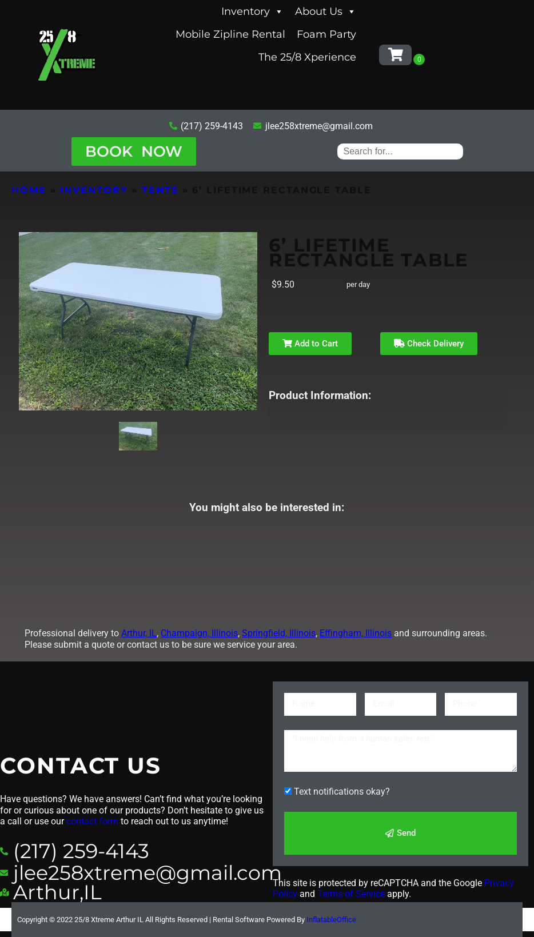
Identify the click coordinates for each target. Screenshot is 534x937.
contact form (92, 821)
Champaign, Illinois (199, 633)
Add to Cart (310, 343)
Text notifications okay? (342, 791)
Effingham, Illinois (356, 633)
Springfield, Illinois (279, 633)
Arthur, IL (139, 633)
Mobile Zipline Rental (230, 34)
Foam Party (326, 34)
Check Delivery (429, 343)
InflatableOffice (331, 919)
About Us (325, 11)
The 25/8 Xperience (307, 57)
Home (28, 190)
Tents (160, 190)
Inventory (252, 11)
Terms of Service (351, 893)
